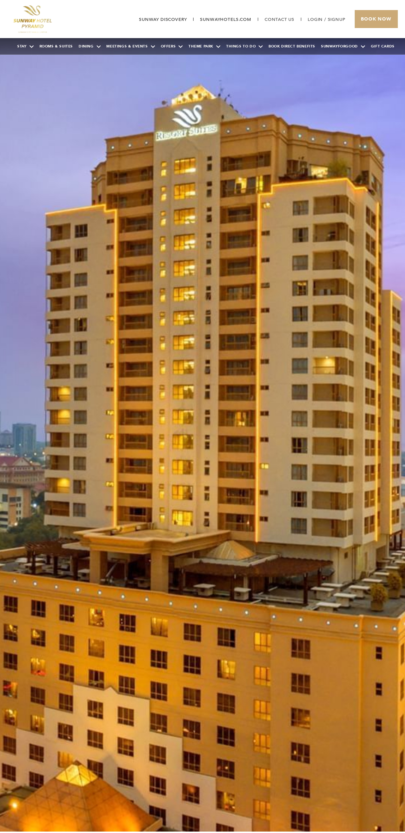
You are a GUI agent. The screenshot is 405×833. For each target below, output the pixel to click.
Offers (172, 46)
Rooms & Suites (56, 46)
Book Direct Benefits (292, 46)
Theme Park (204, 46)
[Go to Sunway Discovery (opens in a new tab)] (162, 19)
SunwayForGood (343, 46)
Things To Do (244, 46)
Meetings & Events (130, 46)
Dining (90, 46)
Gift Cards (383, 46)
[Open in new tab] (225, 19)
